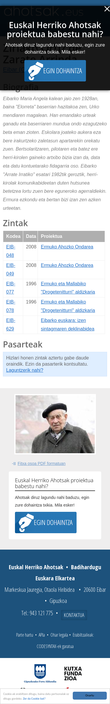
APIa (42, 635)
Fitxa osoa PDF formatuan (41, 463)
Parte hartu (24, 635)
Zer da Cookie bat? (34, 699)
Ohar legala (59, 635)
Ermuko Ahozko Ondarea (67, 246)
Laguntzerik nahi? (24, 370)
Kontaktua (74, 614)
